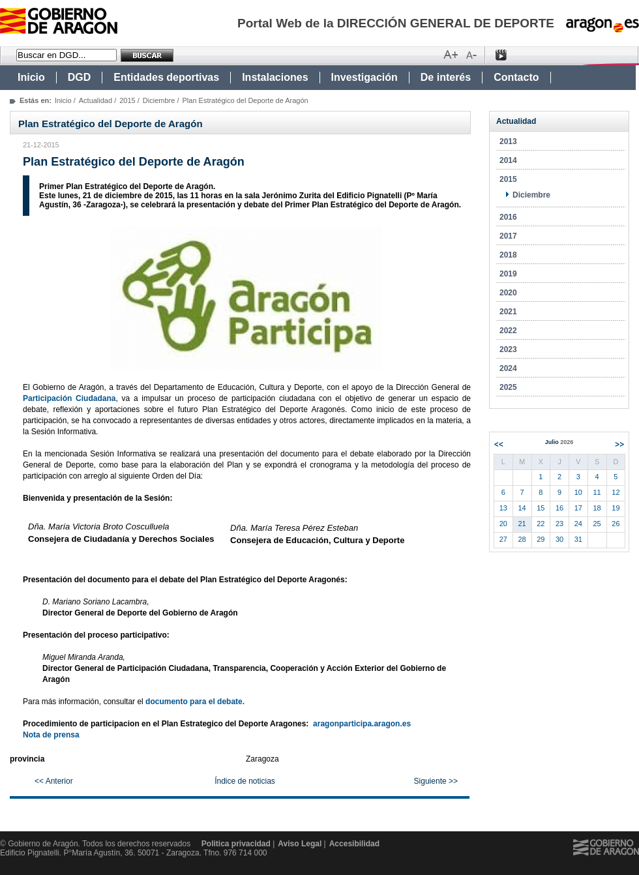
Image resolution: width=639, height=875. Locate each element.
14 (522, 508)
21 (522, 523)
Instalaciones (275, 77)
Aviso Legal (299, 843)
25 (597, 523)
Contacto (516, 77)
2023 (508, 349)
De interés (446, 77)
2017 (508, 236)
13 (503, 508)
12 (615, 492)
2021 (508, 311)
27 (503, 539)
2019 (508, 273)
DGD (79, 77)
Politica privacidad (236, 843)
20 (503, 523)
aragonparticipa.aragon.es (362, 723)
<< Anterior (54, 781)
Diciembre (159, 100)
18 (597, 508)
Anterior (498, 444)
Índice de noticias (245, 781)
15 (540, 508)
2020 (508, 292)
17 (578, 508)
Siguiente (620, 444)
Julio (559, 442)
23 (559, 523)
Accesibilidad (354, 843)
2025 (508, 387)
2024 (508, 368)
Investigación (364, 77)
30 (559, 539)
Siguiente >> (436, 781)
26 (615, 523)
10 (578, 492)
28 (522, 539)
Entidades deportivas (166, 77)
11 (597, 492)
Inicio (31, 77)
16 (559, 508)
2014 (508, 160)
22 (540, 523)
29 (540, 539)
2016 (508, 217)
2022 (508, 330)
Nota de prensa (51, 734)
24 (578, 523)
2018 (508, 255)
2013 (508, 141)
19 (615, 508)
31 (578, 539)
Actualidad (95, 100)
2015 (127, 100)
